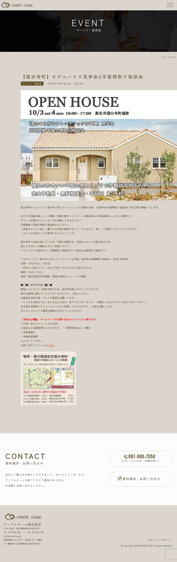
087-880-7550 (14, 532)
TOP (163, 57)
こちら (51, 345)
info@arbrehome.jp (12, 536)
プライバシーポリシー (160, 539)
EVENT (172, 57)
